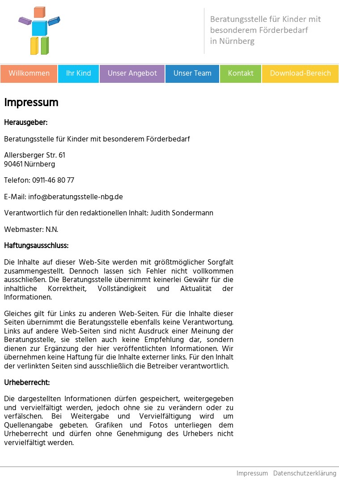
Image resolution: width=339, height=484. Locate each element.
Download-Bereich (300, 73)
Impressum (252, 473)
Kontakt (241, 73)
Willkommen (29, 73)
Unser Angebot (132, 73)
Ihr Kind (78, 73)
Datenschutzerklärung (304, 473)
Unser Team (193, 73)
